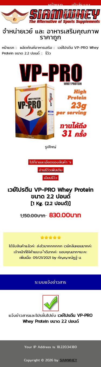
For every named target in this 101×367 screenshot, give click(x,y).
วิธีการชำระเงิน (76, 12)
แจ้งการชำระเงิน (75, 18)
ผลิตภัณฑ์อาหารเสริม (36, 47)
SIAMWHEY (68, 360)
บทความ (46, 12)
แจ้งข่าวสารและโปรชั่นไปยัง (50, 309)
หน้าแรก (55, 5)
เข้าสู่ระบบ (81, 5)
